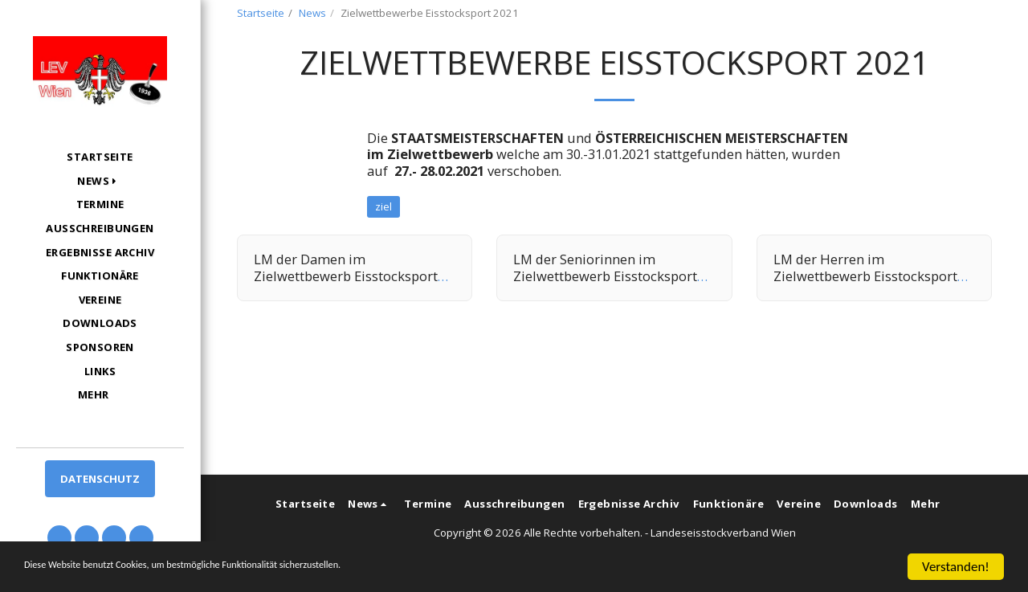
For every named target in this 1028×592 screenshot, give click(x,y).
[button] (99, 181)
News (312, 13)
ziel (383, 206)
